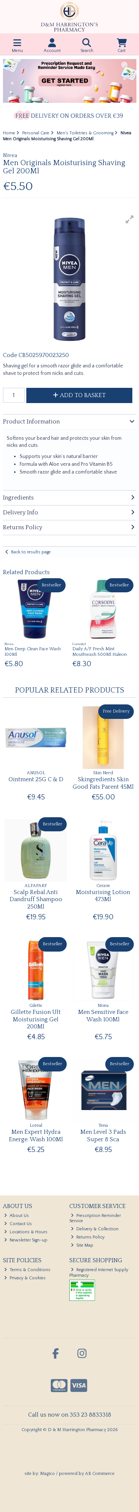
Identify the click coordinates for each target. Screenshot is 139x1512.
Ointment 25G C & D (36, 779)
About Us (16, 1215)
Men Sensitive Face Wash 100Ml (103, 1015)
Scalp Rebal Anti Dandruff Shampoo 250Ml (36, 899)
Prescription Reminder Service (95, 1218)
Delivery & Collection (95, 1229)
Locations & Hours (25, 1232)
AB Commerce (100, 1473)
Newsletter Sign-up (25, 1240)
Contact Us (18, 1223)
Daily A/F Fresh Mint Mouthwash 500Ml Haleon (99, 652)
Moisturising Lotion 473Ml (103, 896)
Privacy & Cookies (25, 1278)
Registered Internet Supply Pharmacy (98, 1272)
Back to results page (31, 552)
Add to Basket (79, 395)
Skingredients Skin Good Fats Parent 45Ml (103, 783)
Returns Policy (88, 1237)
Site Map (82, 1245)
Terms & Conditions (27, 1269)
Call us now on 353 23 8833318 (69, 1414)
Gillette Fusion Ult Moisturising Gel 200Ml (36, 1019)
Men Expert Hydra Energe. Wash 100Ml (36, 1135)
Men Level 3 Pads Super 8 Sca (103, 1135)
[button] (130, 219)
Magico (47, 1473)
